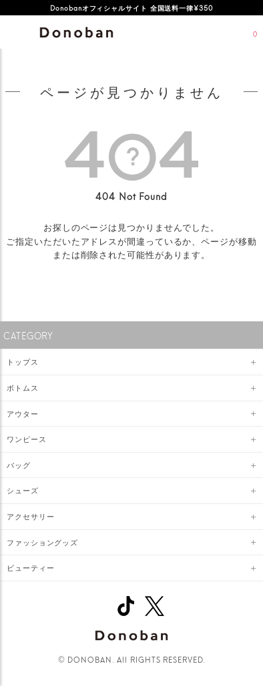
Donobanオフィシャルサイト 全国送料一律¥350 (131, 7)
